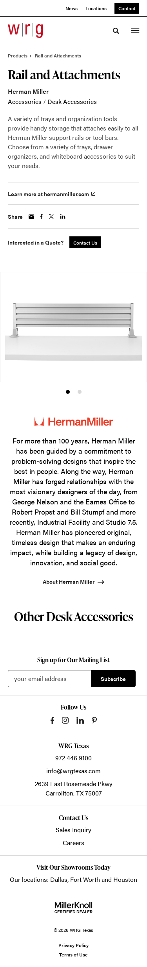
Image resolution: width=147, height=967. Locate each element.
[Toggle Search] (116, 31)
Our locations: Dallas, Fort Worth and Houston (73, 879)
